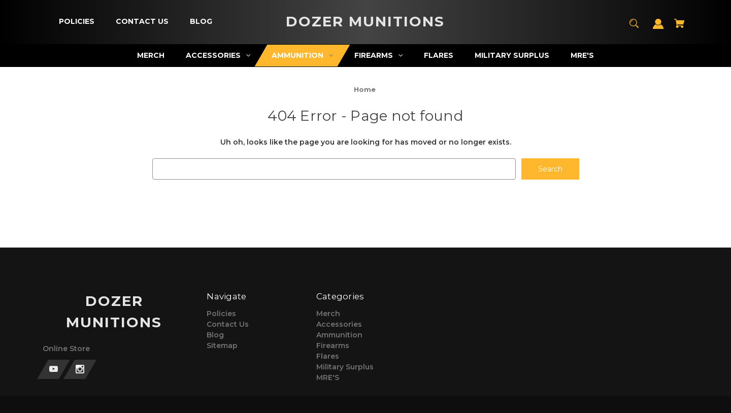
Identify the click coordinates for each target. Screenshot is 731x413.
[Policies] (76, 21)
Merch (328, 313)
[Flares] (439, 55)
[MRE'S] (582, 55)
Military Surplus (345, 366)
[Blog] (201, 21)
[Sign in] (658, 28)
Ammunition (339, 334)
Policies (221, 313)
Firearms (332, 345)
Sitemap (222, 345)
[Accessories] (218, 55)
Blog (215, 334)
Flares (327, 356)
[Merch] (151, 55)
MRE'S (327, 377)
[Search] (634, 28)
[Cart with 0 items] (679, 28)
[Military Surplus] (512, 55)
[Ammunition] (302, 55)
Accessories (339, 324)
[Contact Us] (141, 21)
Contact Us (228, 324)
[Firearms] (379, 55)
